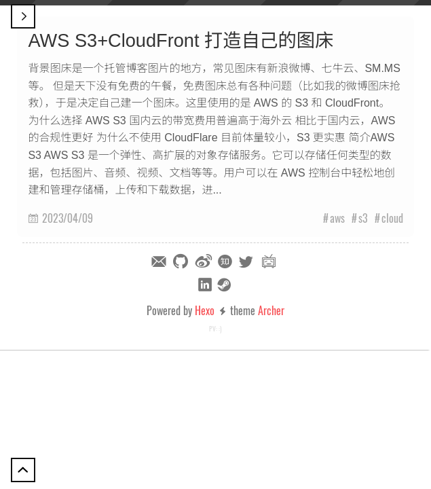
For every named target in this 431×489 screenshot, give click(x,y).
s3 (362, 218)
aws (337, 218)
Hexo (204, 310)
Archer (271, 310)
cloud (392, 218)
